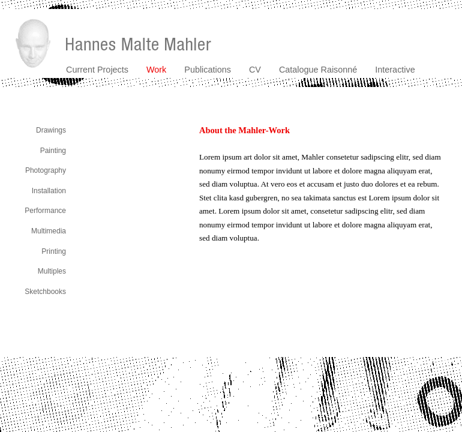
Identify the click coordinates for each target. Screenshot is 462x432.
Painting (53, 150)
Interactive (395, 69)
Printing (53, 251)
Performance (45, 210)
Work (156, 69)
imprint (452, 361)
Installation (49, 191)
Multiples (52, 271)
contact (423, 361)
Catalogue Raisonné (318, 69)
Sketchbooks (45, 291)
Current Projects (97, 69)
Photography (45, 170)
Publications (207, 69)
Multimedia (48, 231)
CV (255, 69)
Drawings (51, 130)
